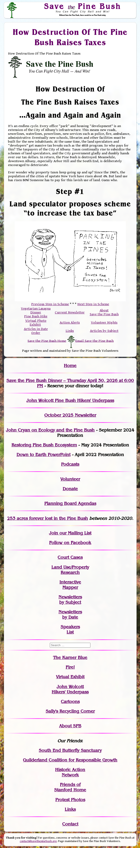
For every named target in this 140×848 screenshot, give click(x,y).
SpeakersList (70, 629)
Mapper (70, 587)
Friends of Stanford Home (70, 787)
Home (70, 365)
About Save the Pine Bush (104, 312)
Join (53, 533)
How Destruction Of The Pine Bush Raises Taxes (70, 37)
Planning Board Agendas (70, 503)
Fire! (70, 667)
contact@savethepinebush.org (38, 841)
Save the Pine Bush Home (47, 341)
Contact (70, 824)
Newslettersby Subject (70, 599)
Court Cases (70, 557)
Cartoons (70, 701)
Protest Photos (70, 799)
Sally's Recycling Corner (70, 711)
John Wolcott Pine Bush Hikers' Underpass (70, 400)
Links (70, 331)
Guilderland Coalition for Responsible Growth (70, 760)
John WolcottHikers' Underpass (70, 689)
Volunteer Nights (104, 322)
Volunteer (70, 479)
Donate (70, 488)
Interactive (70, 582)
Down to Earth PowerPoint (43, 454)
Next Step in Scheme (93, 304)
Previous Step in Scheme (50, 304)
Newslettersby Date (70, 614)
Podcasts (70, 464)
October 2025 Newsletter (70, 415)
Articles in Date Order (36, 331)
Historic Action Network (70, 772)
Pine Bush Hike (35, 316)
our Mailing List (74, 533)
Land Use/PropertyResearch (70, 570)
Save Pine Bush (82, 6)
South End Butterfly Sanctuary (70, 750)
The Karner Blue (70, 657)
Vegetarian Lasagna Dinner (35, 310)
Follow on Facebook (70, 542)
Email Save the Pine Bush (94, 341)
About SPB (70, 726)
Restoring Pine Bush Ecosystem (44, 445)
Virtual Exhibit (70, 676)
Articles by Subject (104, 331)
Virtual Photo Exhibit (35, 323)
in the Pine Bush (61, 518)
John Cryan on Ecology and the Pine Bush (50, 430)
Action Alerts (70, 322)
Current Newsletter (70, 312)
